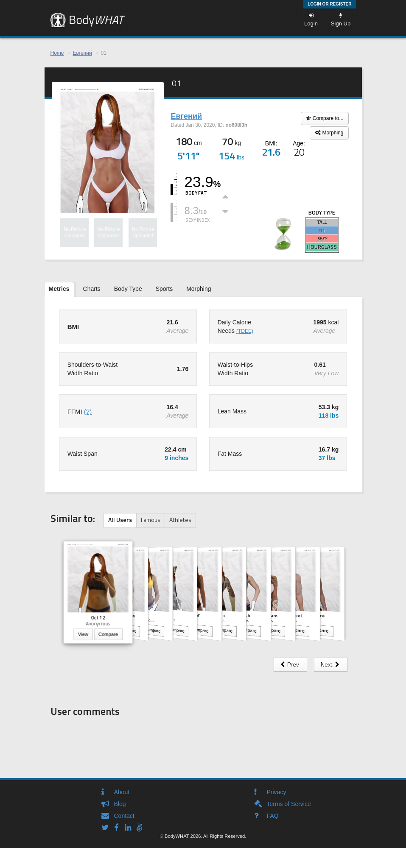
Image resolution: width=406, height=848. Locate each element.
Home (57, 53)
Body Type (128, 288)
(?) (88, 411)
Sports (164, 288)
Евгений (82, 53)
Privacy (276, 792)
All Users (120, 519)
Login (311, 20)
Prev (290, 664)
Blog (120, 804)
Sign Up (340, 20)
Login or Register (329, 4)
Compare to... (324, 118)
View (83, 634)
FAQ (273, 815)
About (122, 792)
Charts (92, 288)
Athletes (180, 519)
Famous (150, 519)
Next (330, 664)
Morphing (329, 133)
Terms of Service (289, 804)
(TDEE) (244, 331)
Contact (124, 815)
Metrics (59, 288)
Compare (108, 634)
